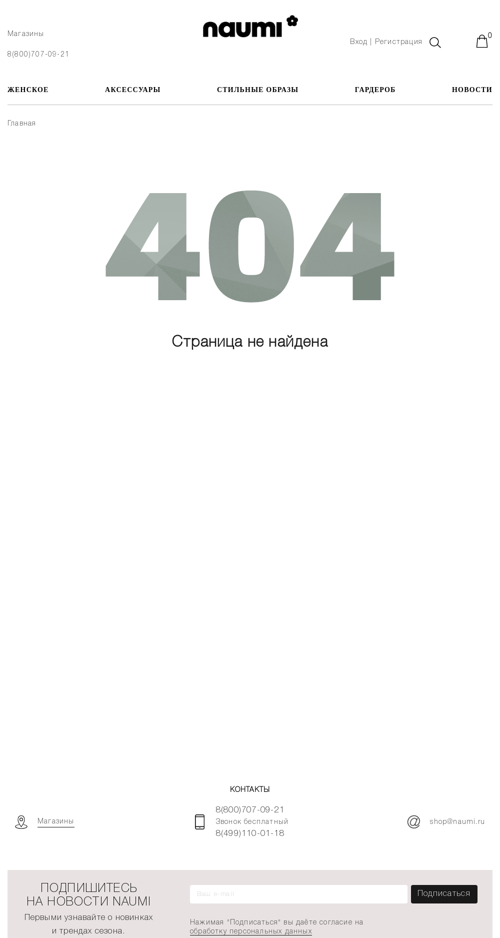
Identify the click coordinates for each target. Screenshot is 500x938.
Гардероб (375, 90)
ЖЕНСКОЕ (28, 90)
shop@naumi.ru (446, 821)
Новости (472, 90)
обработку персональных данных (251, 931)
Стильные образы (257, 90)
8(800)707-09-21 (39, 55)
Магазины (26, 34)
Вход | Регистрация (386, 42)
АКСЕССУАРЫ (132, 90)
